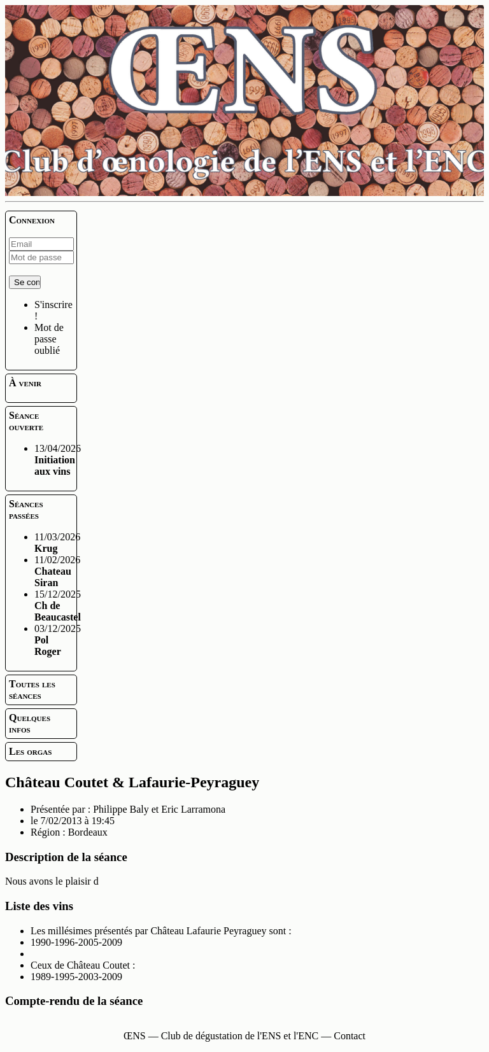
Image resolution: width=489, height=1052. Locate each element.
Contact (349, 1035)
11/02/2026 (57, 571)
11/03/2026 (57, 542)
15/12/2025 (57, 605)
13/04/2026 (57, 460)
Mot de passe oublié (49, 339)
